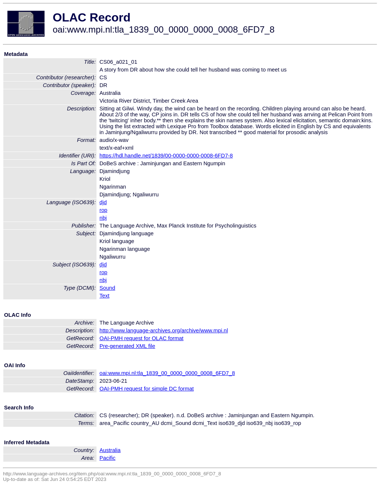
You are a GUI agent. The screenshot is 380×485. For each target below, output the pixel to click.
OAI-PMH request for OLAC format (141, 338)
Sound (107, 288)
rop (103, 210)
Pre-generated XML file (127, 346)
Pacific (107, 458)
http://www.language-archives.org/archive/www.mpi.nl (163, 330)
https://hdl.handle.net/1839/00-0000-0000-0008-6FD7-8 (166, 156)
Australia (110, 450)
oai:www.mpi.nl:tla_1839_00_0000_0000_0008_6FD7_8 (167, 373)
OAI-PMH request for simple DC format (146, 389)
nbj (103, 218)
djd (103, 202)
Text (104, 296)
